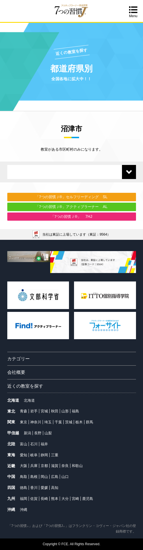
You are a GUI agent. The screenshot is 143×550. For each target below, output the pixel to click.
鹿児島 (87, 499)
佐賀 (34, 499)
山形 (65, 411)
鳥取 (23, 477)
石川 (34, 444)
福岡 (23, 499)
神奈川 (35, 422)
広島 (54, 477)
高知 (54, 488)
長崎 (44, 499)
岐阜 (34, 455)
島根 (34, 477)
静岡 (44, 455)
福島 (75, 411)
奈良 (65, 466)
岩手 (34, 411)
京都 (44, 466)
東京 (23, 422)
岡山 (44, 477)
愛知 (23, 455)
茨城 (68, 422)
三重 (54, 455)
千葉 (58, 422)
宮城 (44, 411)
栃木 (79, 422)
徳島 (23, 488)
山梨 (48, 433)
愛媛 (44, 488)
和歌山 (77, 466)
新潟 (27, 433)
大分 (65, 499)
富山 (23, 444)
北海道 (29, 400)
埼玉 (48, 422)
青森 (23, 411)
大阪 (23, 466)
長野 (37, 433)
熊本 (54, 499)
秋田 (54, 411)
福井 (44, 444)
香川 (34, 488)
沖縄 (23, 509)
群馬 (89, 422)
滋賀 (54, 466)
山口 (65, 477)
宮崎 (75, 499)
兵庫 (34, 466)
